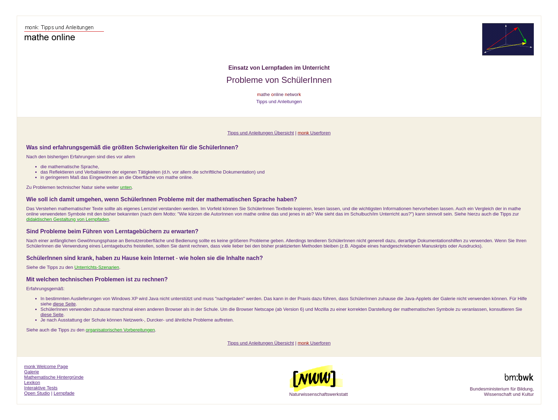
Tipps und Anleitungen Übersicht (260, 132)
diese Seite (64, 304)
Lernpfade (64, 393)
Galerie (31, 371)
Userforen (314, 132)
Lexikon (32, 382)
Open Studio (37, 393)
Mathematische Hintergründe (54, 377)
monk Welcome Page (46, 366)
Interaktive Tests (41, 387)
